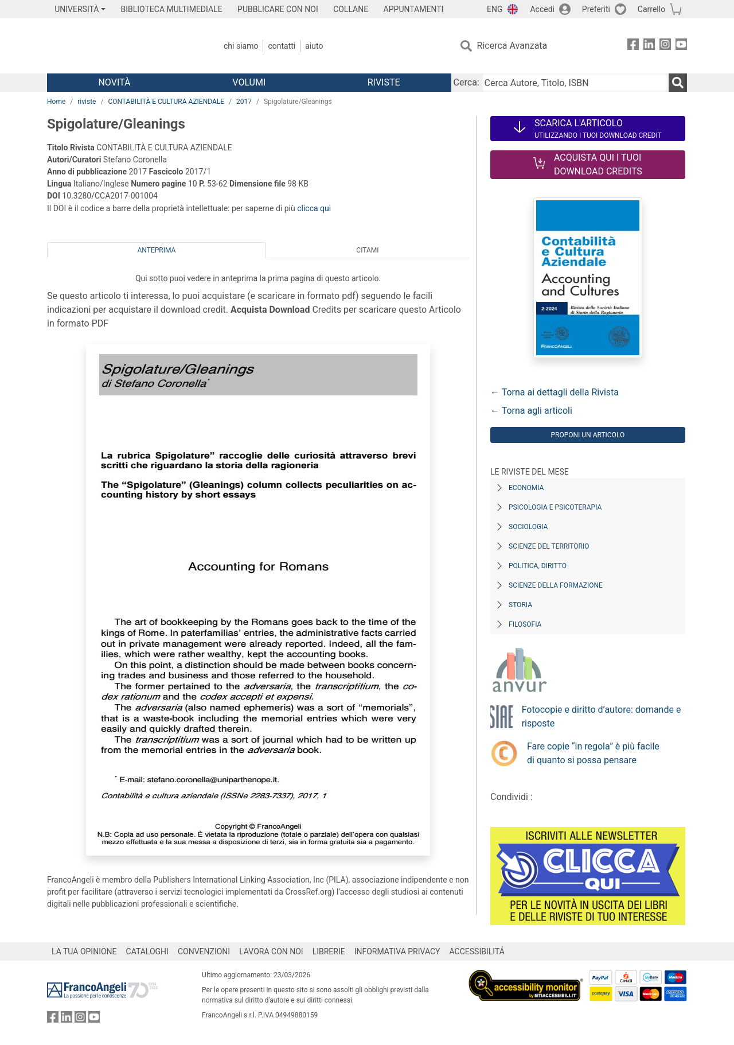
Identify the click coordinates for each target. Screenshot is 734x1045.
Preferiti (596, 9)
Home (56, 102)
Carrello (651, 9)
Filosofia (525, 624)
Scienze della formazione (556, 585)
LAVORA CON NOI (271, 951)
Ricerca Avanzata (512, 45)
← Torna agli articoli (531, 410)
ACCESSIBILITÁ (477, 951)
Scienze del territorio (549, 546)
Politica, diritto (538, 566)
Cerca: (466, 82)
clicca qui (314, 208)
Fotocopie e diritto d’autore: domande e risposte (601, 716)
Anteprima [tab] (157, 250)
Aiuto (314, 45)
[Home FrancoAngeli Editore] (123, 46)
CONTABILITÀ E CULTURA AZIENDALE (166, 102)
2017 (244, 102)
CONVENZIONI (204, 951)
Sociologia (528, 527)
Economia (526, 488)
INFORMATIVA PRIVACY (397, 951)
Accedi (542, 9)
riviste (86, 102)
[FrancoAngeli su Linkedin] (649, 46)
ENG (494, 9)
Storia (520, 605)
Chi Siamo (241, 45)
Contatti (281, 45)
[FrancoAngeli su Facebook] (633, 46)
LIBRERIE (329, 951)
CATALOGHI (147, 951)
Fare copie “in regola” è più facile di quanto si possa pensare (593, 753)
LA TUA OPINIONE (84, 951)
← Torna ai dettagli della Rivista (554, 392)
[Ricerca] (678, 82)
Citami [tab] (367, 250)
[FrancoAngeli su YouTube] (681, 46)
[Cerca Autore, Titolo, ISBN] (575, 82)
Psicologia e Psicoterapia (555, 507)
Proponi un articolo (587, 435)
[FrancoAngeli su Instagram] (665, 46)
